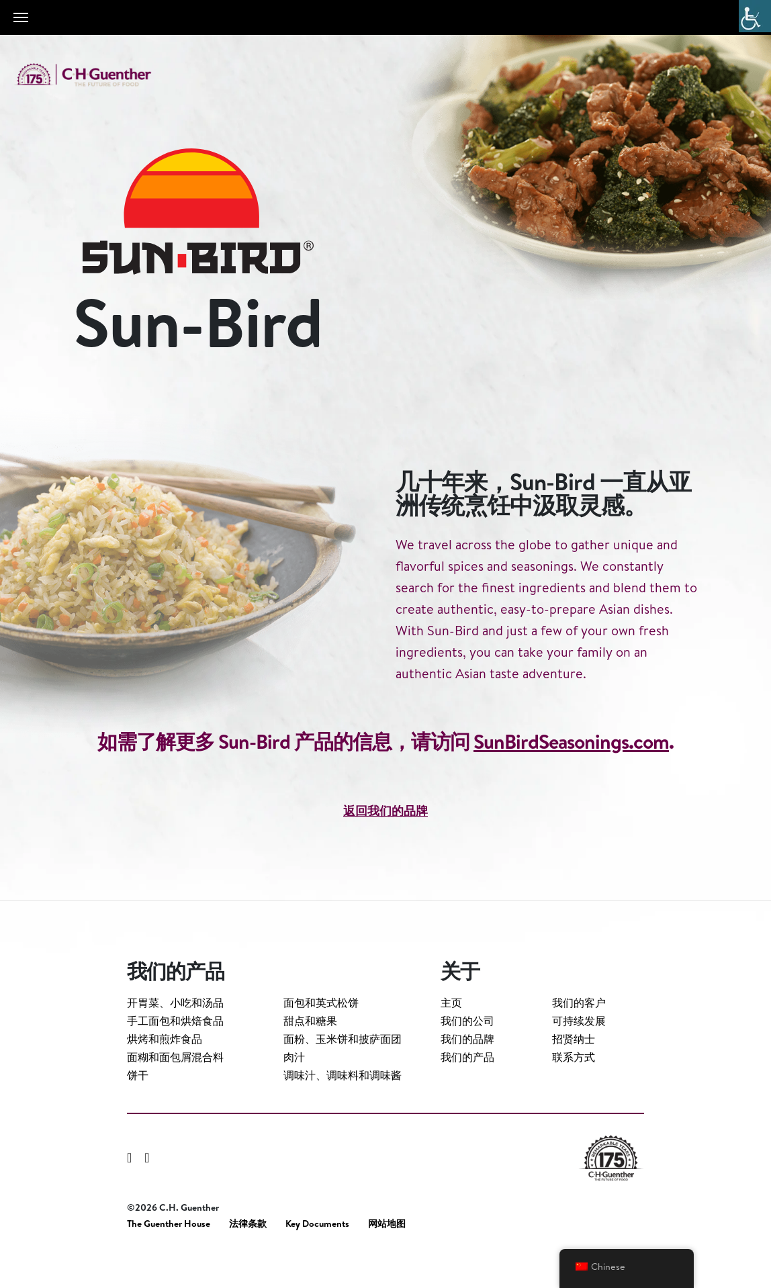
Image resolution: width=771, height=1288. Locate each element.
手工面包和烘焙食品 (175, 1054)
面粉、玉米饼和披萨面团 (342, 1072)
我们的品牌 (467, 1072)
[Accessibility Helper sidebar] (755, 16)
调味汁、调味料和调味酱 (342, 1108)
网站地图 (387, 1257)
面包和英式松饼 (321, 1036)
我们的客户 (579, 1036)
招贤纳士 (573, 1072)
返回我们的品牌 (385, 863)
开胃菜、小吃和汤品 (175, 1036)
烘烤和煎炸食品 (164, 1072)
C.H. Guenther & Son (97, 74)
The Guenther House (168, 1257)
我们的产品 (467, 1090)
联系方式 (573, 1090)
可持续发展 (579, 1054)
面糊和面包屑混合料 (175, 1090)
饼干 (137, 1108)
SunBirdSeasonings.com (571, 794)
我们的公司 (467, 1054)
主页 (451, 1036)
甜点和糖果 (310, 1054)
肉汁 (294, 1090)
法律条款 (248, 1257)
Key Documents (317, 1257)
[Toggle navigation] (20, 17)
